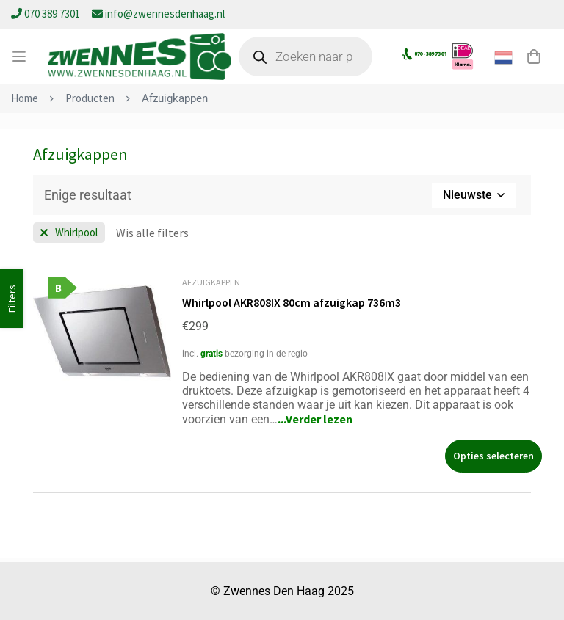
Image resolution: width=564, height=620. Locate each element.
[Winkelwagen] (534, 56)
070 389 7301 (46, 14)
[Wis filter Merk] (69, 232)
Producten (90, 98)
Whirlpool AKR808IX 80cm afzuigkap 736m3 (292, 302)
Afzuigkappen (211, 282)
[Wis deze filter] (152, 232)
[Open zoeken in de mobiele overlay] (305, 56)
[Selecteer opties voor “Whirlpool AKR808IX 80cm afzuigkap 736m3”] (493, 455)
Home (24, 98)
